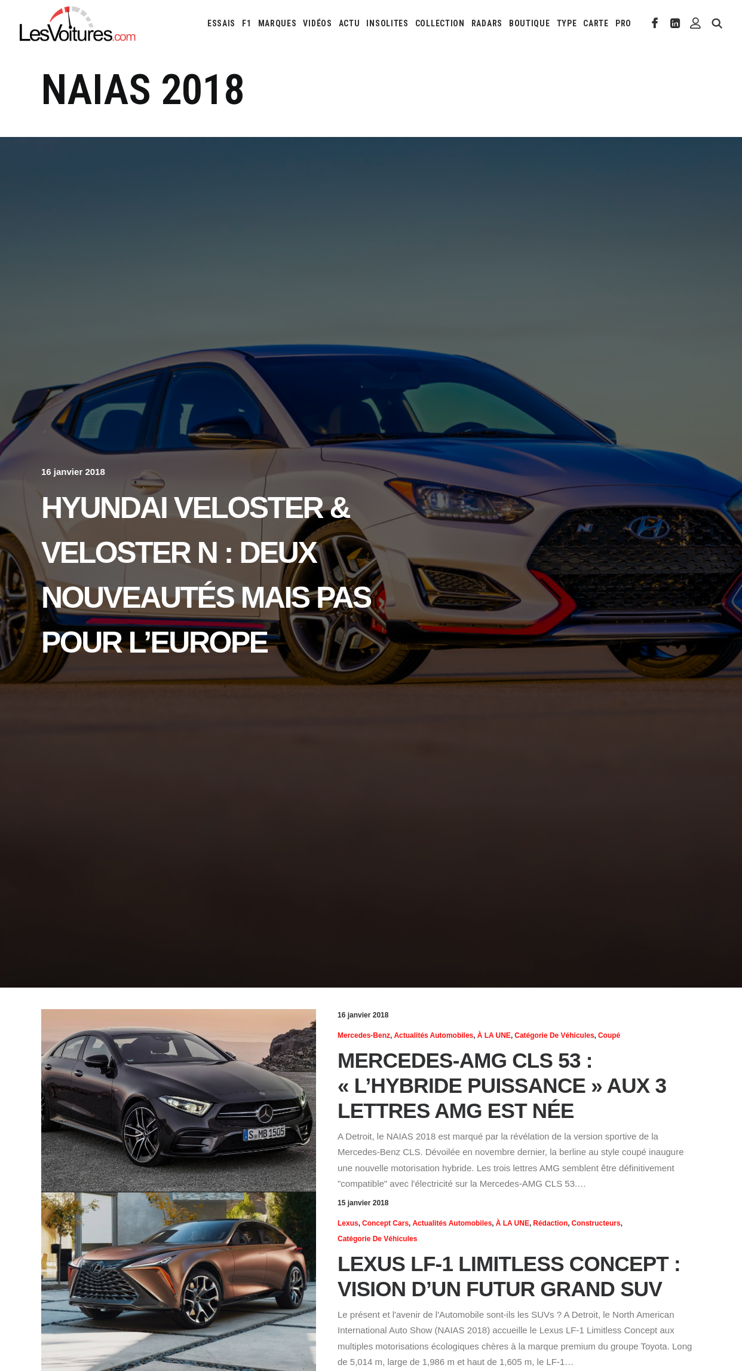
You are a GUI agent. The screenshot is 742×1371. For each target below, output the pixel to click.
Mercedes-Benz (364, 1035)
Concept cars (385, 1223)
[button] (655, 23)
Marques (277, 23)
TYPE (567, 23)
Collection (440, 23)
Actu (349, 23)
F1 (246, 23)
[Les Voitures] (78, 23)
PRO (623, 23)
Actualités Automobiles (433, 1035)
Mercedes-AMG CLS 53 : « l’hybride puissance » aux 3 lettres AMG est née (502, 1085)
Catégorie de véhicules (554, 1035)
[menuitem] (221, 23)
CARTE (596, 23)
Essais (221, 23)
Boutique (529, 23)
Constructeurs (596, 1223)
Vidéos (317, 23)
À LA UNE (494, 1035)
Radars (486, 23)
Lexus (348, 1223)
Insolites (387, 23)
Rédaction (550, 1223)
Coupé (609, 1035)
